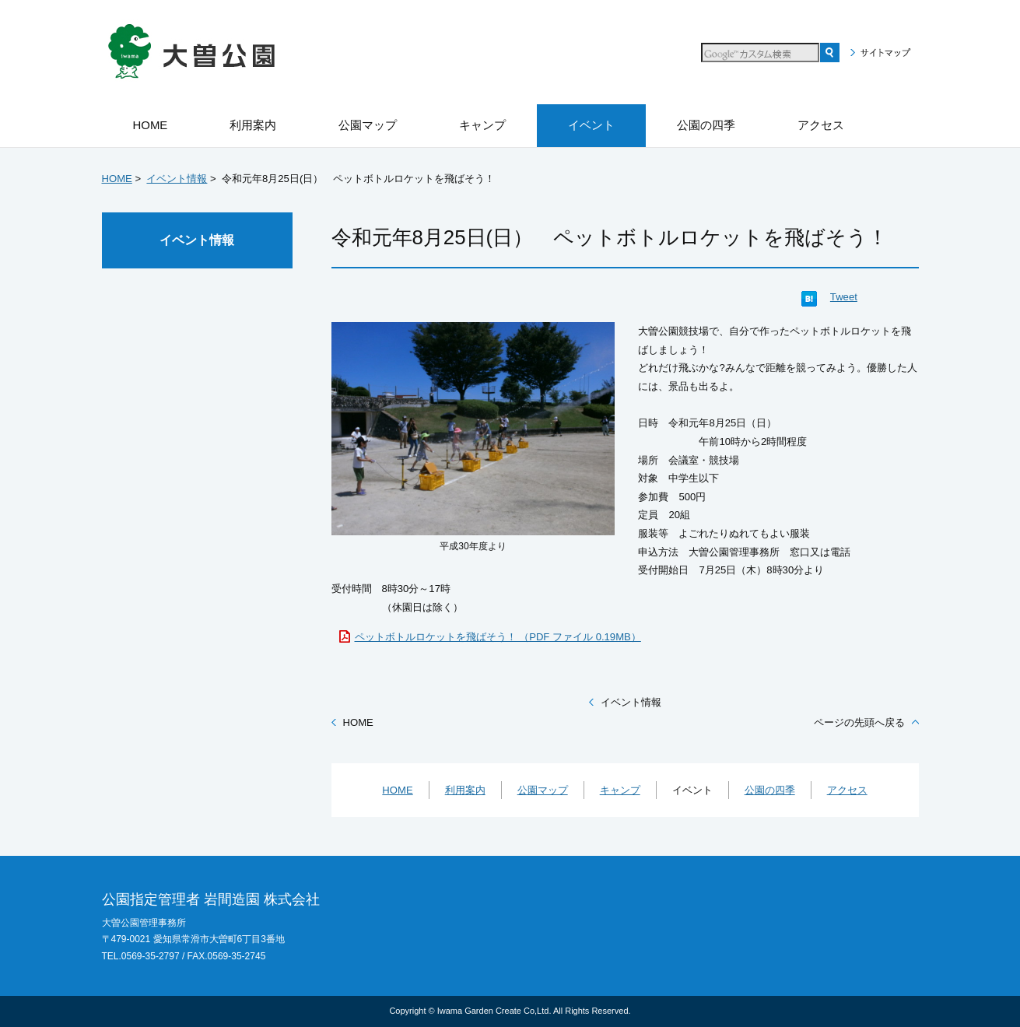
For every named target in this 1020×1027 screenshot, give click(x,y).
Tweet (843, 297)
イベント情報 (176, 178)
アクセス (847, 790)
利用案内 (465, 790)
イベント (692, 790)
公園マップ (542, 790)
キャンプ (620, 790)
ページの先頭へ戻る (859, 722)
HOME (117, 178)
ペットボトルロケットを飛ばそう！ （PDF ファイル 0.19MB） (498, 637)
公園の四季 (770, 790)
